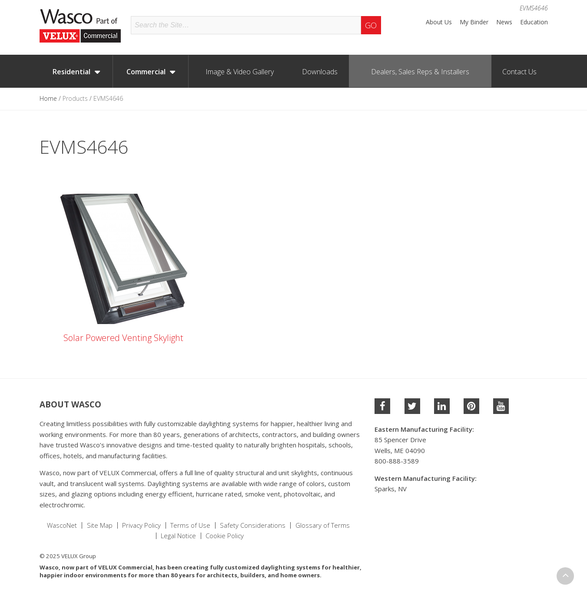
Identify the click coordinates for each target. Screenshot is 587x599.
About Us (439, 22)
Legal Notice (178, 536)
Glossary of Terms (322, 525)
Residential (71, 71)
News (504, 22)
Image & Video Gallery (240, 71)
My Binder (474, 22)
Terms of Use (190, 525)
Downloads (320, 71)
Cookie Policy (225, 536)
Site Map (100, 525)
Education (534, 22)
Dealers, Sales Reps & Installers (420, 71)
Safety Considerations (252, 525)
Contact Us (519, 71)
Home (48, 98)
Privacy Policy (141, 525)
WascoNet (62, 525)
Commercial (146, 71)
